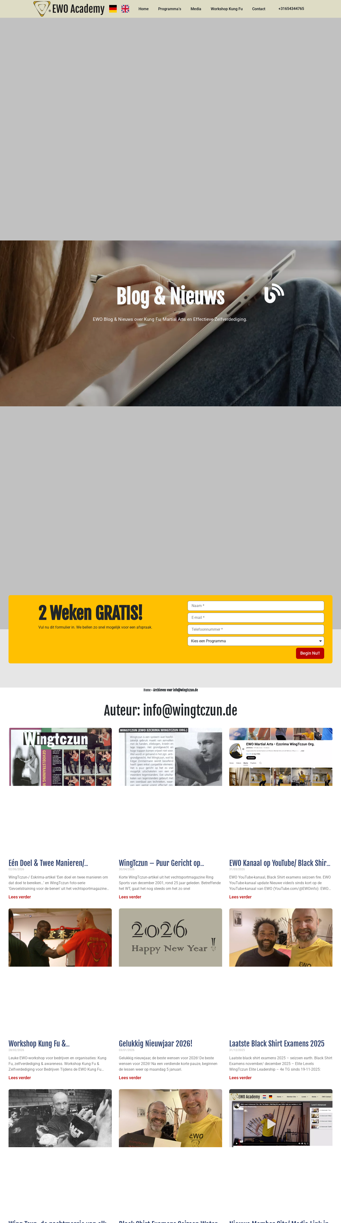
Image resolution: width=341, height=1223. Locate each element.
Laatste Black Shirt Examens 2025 (276, 1043)
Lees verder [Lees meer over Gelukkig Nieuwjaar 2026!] (130, 1077)
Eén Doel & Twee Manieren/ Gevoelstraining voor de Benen (52, 867)
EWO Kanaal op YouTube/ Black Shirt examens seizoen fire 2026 (279, 867)
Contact (258, 9)
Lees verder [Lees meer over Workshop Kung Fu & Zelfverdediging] (20, 1077)
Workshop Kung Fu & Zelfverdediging (37, 1048)
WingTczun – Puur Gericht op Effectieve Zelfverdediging (159, 867)
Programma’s (169, 9)
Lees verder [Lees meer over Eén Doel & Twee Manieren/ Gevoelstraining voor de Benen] (20, 897)
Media (196, 9)
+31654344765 (291, 8)
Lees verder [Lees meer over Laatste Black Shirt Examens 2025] (240, 1077)
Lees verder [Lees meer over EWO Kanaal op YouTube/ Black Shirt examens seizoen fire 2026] (240, 897)
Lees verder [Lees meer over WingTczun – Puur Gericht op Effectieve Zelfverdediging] (130, 897)
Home (144, 9)
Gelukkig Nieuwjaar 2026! (156, 1043)
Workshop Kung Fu (227, 9)
